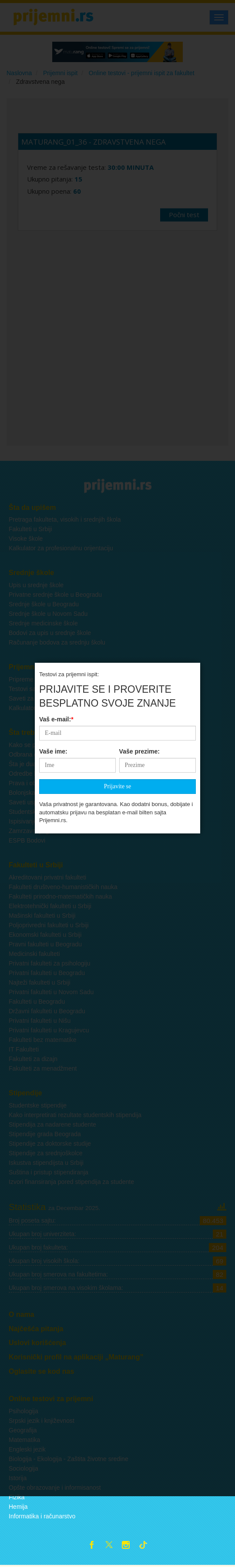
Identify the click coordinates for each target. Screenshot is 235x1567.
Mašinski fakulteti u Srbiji (42, 915)
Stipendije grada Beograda (45, 1134)
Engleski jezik (27, 1449)
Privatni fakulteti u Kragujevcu (49, 1030)
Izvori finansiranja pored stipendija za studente (71, 1181)
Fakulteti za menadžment (43, 1068)
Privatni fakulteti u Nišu (39, 1020)
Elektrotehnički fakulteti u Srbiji (50, 906)
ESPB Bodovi (27, 840)
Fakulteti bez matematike (43, 1039)
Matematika (24, 1439)
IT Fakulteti (24, 1049)
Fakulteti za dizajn (33, 1058)
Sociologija (23, 1468)
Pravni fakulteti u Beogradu (45, 944)
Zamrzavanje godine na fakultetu (53, 830)
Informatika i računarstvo (42, 1516)
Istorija (18, 1478)
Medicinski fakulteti (34, 953)
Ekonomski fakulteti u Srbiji (45, 934)
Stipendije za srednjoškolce (46, 1153)
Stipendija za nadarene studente (52, 1124)
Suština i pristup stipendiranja (48, 1172)
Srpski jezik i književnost (41, 1420)
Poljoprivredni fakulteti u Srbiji (49, 925)
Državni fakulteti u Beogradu (47, 1011)
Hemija (18, 1506)
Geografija (23, 1430)
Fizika (17, 1497)
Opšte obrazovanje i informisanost (55, 1487)
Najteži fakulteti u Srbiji (39, 982)
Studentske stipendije (38, 1105)
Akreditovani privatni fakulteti (47, 877)
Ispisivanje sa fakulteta (39, 821)
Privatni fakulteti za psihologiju (50, 963)
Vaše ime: (53, 413)
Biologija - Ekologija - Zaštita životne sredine (68, 1458)
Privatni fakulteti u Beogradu (47, 972)
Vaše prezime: (139, 413)
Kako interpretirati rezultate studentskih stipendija (75, 1114)
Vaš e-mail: (56, 380)
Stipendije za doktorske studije (50, 1143)
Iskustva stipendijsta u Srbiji (46, 1162)
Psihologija (23, 1411)
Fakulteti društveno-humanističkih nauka (63, 886)
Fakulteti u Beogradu (37, 1001)
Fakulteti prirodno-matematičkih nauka (60, 896)
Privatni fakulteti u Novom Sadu (51, 992)
